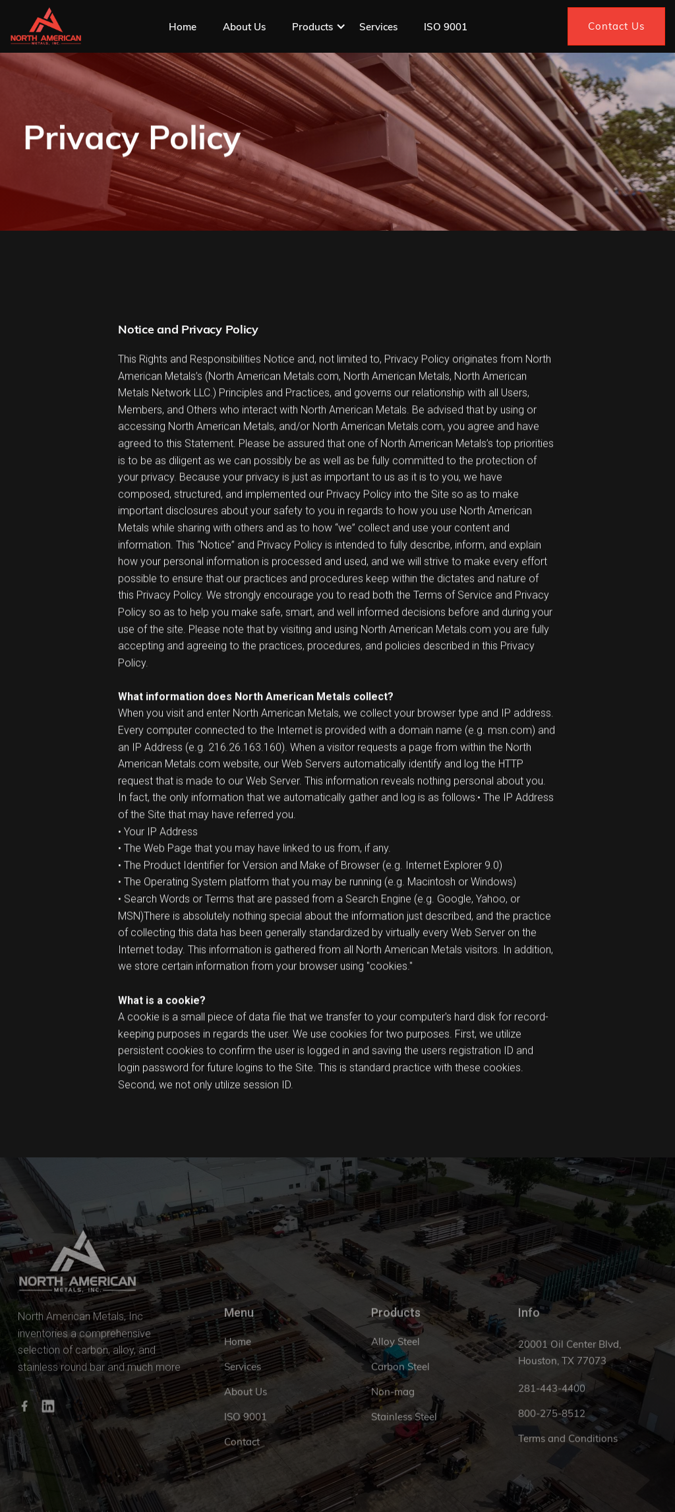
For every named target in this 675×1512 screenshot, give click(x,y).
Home (182, 27)
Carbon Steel (400, 1377)
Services (378, 27)
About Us (244, 27)
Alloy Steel (395, 1352)
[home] (46, 26)
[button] (319, 26)
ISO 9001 (445, 27)
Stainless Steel (404, 1427)
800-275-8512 (551, 1424)
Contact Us (616, 26)
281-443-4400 (551, 1399)
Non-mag (393, 1402)
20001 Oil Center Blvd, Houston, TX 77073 (569, 1363)
